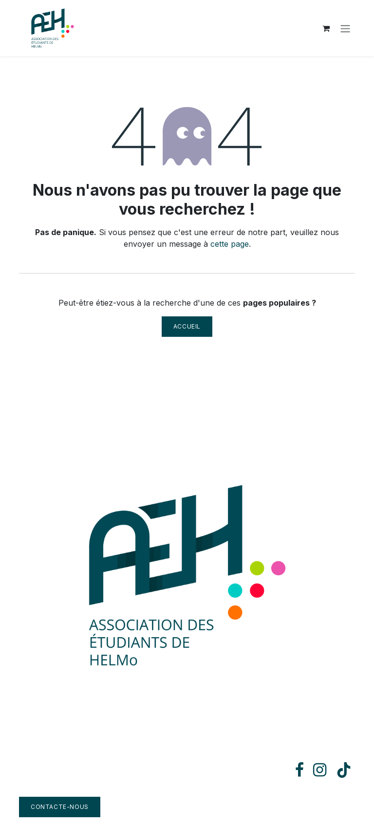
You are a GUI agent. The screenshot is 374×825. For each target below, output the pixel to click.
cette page (229, 244)
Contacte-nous (60, 806)
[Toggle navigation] (345, 28)
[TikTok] (344, 770)
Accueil (187, 326)
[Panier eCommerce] (326, 28)
